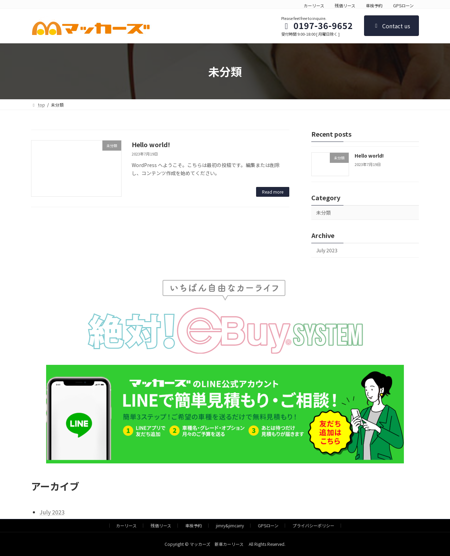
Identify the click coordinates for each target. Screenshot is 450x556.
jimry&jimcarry (230, 525)
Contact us (391, 26)
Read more (272, 192)
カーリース (314, 5)
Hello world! (151, 144)
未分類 (323, 212)
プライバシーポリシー (313, 525)
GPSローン (403, 5)
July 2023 (327, 250)
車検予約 (374, 5)
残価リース (345, 5)
